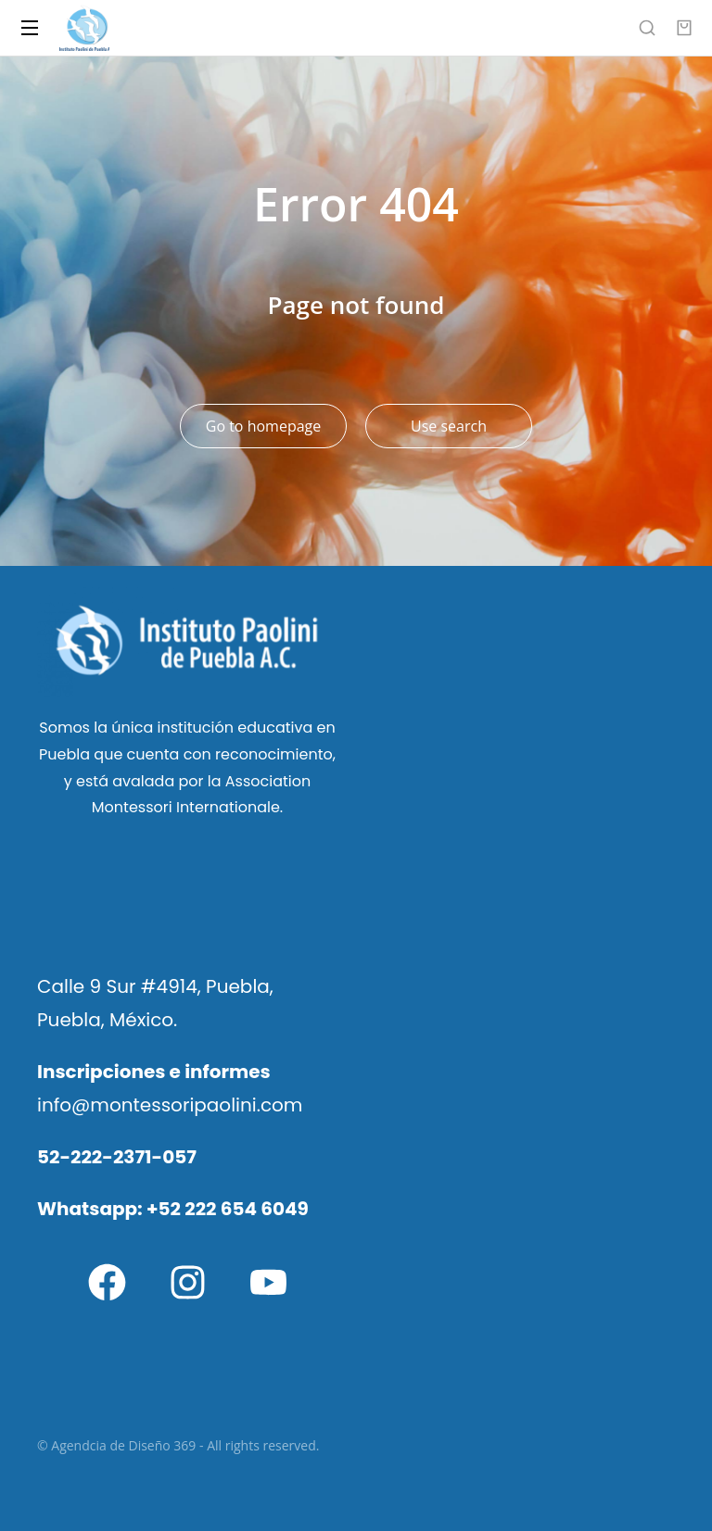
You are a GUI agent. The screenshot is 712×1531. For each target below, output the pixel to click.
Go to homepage (263, 426)
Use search (449, 426)
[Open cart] (684, 28)
